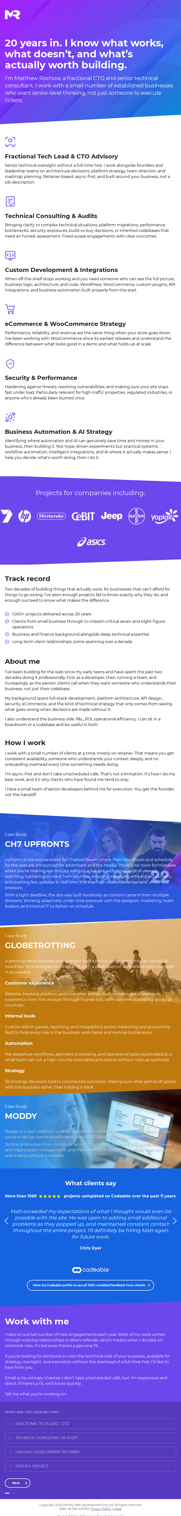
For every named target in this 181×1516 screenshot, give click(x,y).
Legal (118, 1509)
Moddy (12, 1131)
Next (16, 1483)
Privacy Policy (100, 1509)
